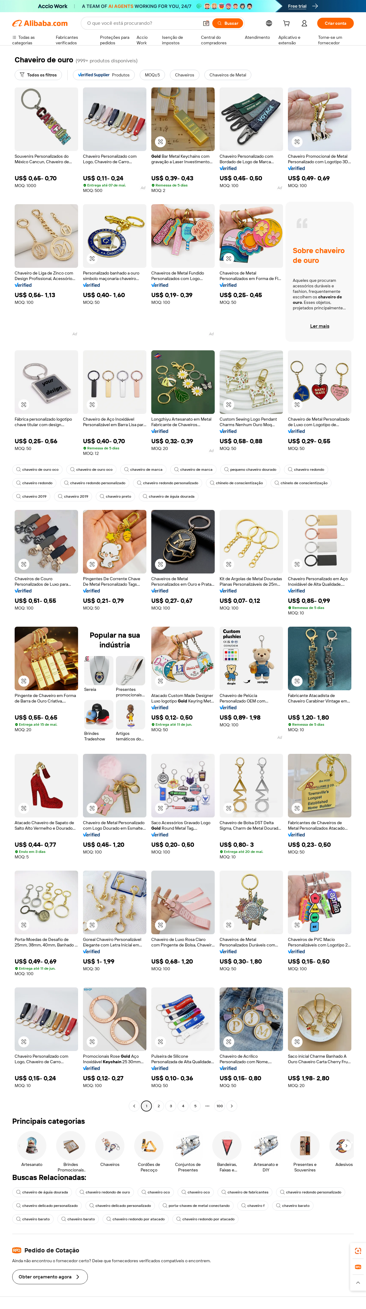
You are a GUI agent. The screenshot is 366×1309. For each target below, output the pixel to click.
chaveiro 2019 (31, 496)
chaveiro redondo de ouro (105, 1192)
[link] (358, 1251)
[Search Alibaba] (142, 23)
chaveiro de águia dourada (169, 496)
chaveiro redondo (306, 469)
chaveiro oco (156, 1192)
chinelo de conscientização (236, 483)
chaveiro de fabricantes (244, 1192)
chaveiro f (252, 1205)
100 (220, 1106)
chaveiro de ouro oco (37, 469)
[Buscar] (227, 23)
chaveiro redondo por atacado (135, 1219)
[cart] (287, 24)
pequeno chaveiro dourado (250, 469)
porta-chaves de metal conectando (196, 1205)
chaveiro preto (115, 496)
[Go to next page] (231, 1106)
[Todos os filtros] (38, 75)
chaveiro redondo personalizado (94, 483)
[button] (206, 23)
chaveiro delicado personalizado (47, 1205)
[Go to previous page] (134, 1106)
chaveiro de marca (143, 469)
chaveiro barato (293, 1205)
